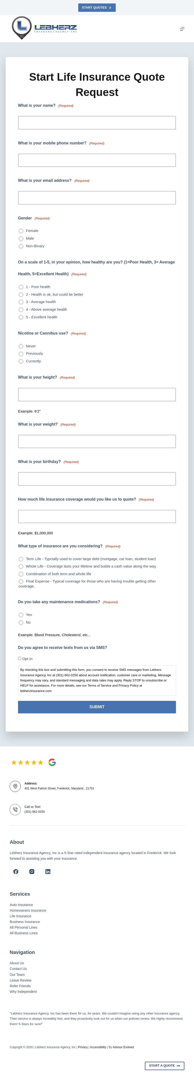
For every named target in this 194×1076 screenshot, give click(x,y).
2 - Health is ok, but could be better (54, 294)
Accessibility (98, 1047)
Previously (34, 353)
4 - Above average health (46, 309)
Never (31, 346)
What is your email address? (54, 180)
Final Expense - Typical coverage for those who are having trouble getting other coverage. (87, 583)
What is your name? (46, 105)
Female (32, 231)
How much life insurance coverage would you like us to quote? (86, 499)
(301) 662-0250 (34, 812)
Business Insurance (25, 922)
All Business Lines (24, 933)
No (28, 622)
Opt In (27, 659)
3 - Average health (41, 302)
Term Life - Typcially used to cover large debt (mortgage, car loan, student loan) (91, 559)
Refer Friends (20, 986)
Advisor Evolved (123, 1047)
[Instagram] (32, 871)
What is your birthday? (48, 462)
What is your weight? (47, 424)
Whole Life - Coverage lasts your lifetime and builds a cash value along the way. (91, 566)
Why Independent (23, 991)
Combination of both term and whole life (58, 574)
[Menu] (182, 29)
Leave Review (20, 980)
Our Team (17, 974)
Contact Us (18, 969)
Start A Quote (164, 1066)
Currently (33, 361)
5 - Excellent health (42, 317)
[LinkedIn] (48, 871)
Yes (29, 615)
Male (30, 238)
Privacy (83, 1047)
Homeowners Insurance (28, 910)
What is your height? (46, 377)
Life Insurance (20, 916)
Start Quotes (97, 8)
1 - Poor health (38, 287)
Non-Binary (35, 246)
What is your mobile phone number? (61, 143)
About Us (17, 963)
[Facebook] (16, 871)
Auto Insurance (21, 905)
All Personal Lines (23, 927)
